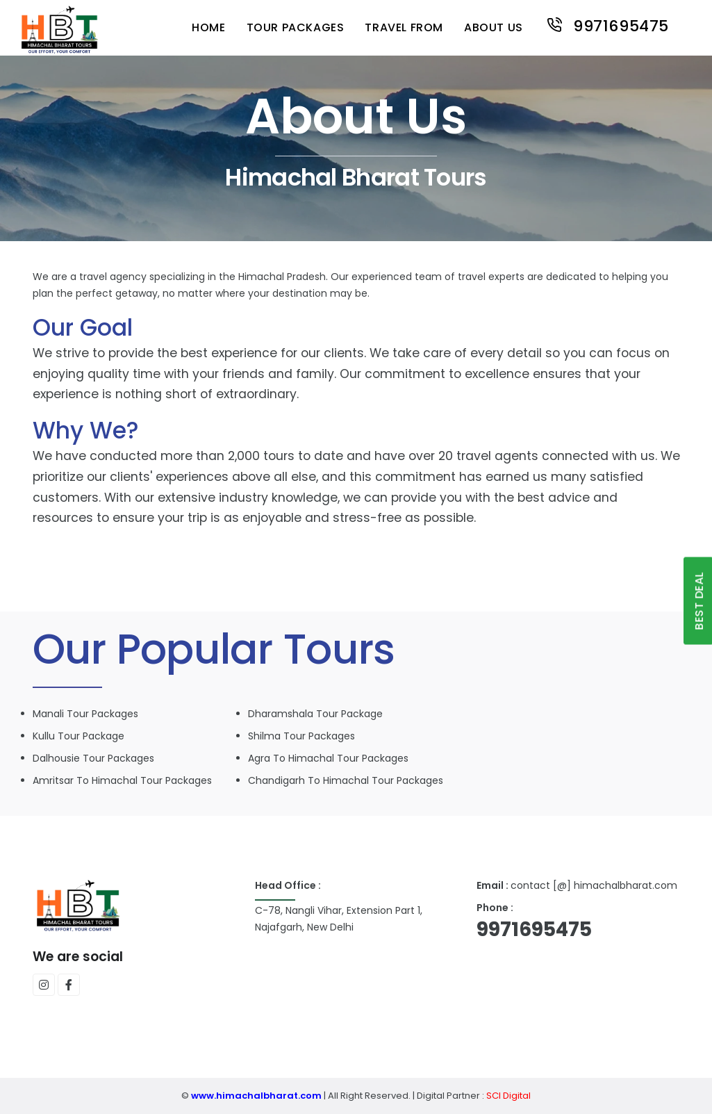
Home (208, 27)
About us (493, 27)
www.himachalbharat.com (256, 1095)
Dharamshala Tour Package (315, 714)
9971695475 (607, 24)
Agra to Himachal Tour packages (328, 758)
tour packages (296, 27)
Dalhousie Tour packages (93, 758)
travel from (404, 27)
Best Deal (699, 601)
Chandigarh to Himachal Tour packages (345, 780)
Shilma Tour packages (301, 736)
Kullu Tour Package (78, 736)
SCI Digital (507, 1095)
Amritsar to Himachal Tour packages (122, 780)
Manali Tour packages (85, 714)
